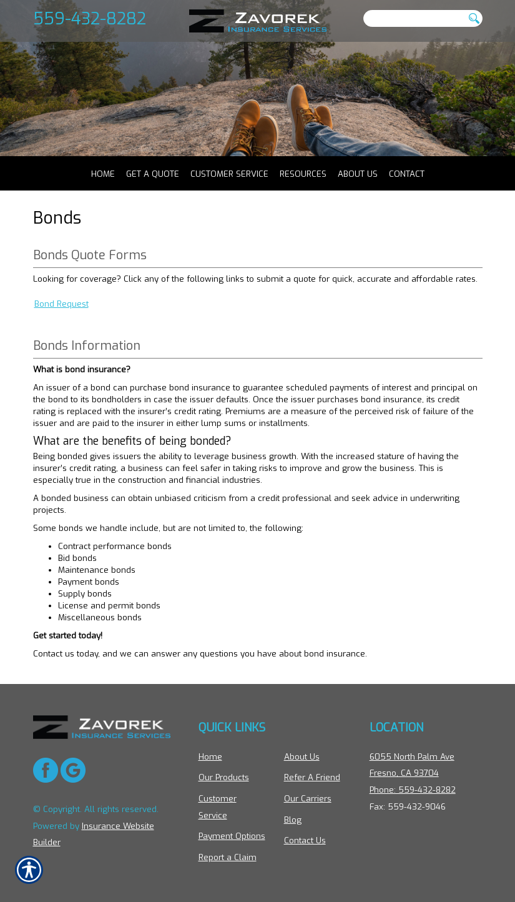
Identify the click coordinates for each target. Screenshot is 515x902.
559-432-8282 (89, 18)
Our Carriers (307, 798)
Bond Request (61, 312)
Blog (293, 820)
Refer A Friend (312, 778)
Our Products (224, 778)
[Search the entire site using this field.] (414, 18)
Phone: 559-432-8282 (413, 790)
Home (210, 756)
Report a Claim (228, 857)
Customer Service (218, 807)
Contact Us (305, 840)
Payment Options (232, 836)
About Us (302, 756)
